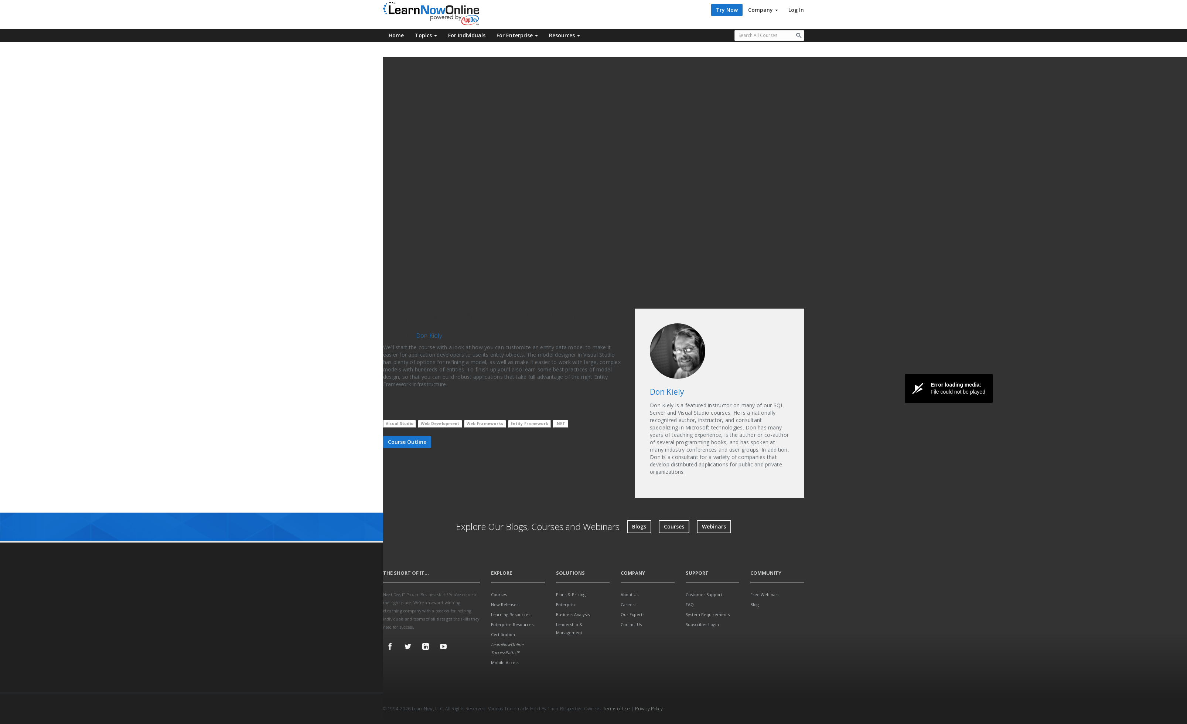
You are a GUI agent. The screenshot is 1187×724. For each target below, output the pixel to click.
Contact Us (631, 624)
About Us (629, 594)
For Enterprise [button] (517, 35)
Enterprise (566, 604)
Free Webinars (764, 594)
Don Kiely (429, 335)
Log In (796, 9)
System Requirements (708, 614)
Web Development (440, 423)
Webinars (714, 526)
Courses (674, 526)
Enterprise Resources (512, 624)
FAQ (690, 604)
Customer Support (704, 594)
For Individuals (466, 35)
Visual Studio (399, 423)
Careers (628, 604)
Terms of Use (616, 709)
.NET (561, 423)
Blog (754, 604)
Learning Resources (510, 614)
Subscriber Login (702, 624)
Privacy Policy (649, 709)
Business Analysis (573, 614)
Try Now (727, 9)
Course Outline (407, 441)
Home (396, 35)
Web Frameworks (485, 423)
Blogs (639, 526)
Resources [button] (564, 35)
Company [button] (763, 9)
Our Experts (632, 614)
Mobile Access (505, 662)
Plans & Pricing (571, 594)
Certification (503, 634)
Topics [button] (426, 35)
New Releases (504, 604)
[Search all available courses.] (769, 35)
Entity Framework (529, 423)
